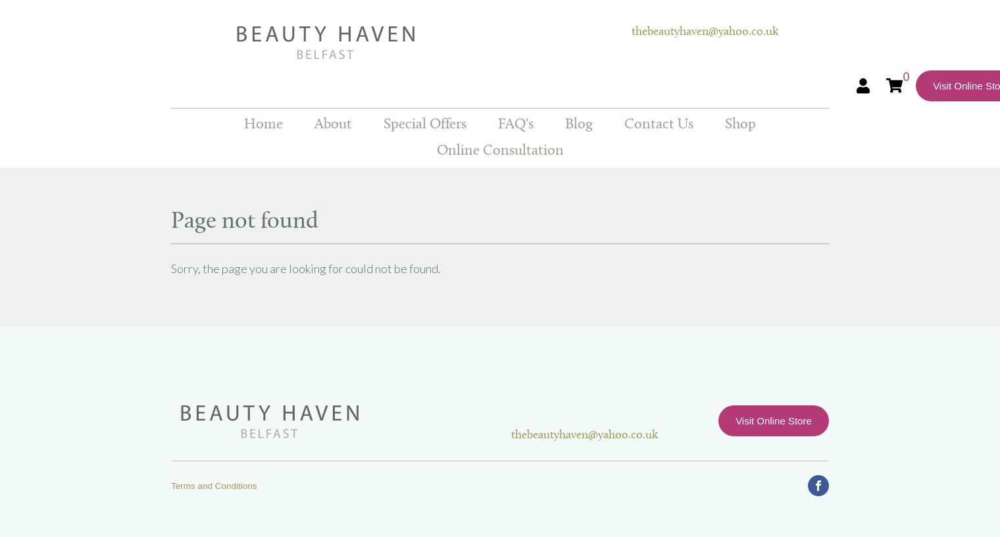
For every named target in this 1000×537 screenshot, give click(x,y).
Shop (740, 124)
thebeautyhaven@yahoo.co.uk (705, 32)
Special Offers (425, 124)
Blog (579, 124)
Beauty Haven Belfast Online (401, 42)
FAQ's (516, 124)
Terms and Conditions (214, 486)
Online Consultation (500, 151)
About (333, 124)
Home (263, 124)
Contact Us (658, 124)
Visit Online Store (774, 420)
